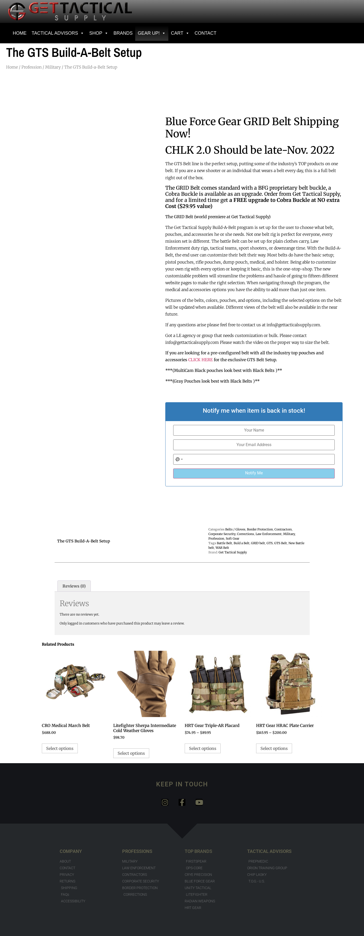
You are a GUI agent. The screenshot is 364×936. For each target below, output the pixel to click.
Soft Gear (232, 538)
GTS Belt (280, 543)
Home (12, 67)
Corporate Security (221, 534)
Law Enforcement (269, 534)
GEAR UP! (152, 33)
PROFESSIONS (137, 851)
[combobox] (179, 459)
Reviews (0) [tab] (74, 586)
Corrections (245, 534)
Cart (180, 33)
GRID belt (258, 543)
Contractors (283, 529)
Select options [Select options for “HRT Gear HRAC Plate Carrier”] (274, 748)
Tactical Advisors (58, 33)
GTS (270, 543)
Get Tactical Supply (233, 552)
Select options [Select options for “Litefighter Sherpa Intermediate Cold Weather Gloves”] (131, 753)
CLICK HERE (200, 359)
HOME (20, 33)
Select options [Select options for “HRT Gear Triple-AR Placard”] (202, 748)
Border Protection (260, 529)
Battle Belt (224, 543)
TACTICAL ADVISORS (269, 851)
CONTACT (206, 33)
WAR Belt (222, 548)
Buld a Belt (241, 543)
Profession (31, 67)
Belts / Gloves (235, 529)
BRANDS (123, 33)
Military (53, 67)
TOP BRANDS (198, 851)
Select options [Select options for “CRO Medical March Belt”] (59, 748)
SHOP (98, 33)
